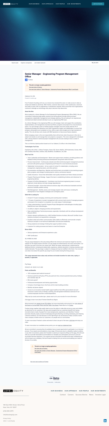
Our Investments (74, 4)
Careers (71, 395)
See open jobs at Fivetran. (35, 90)
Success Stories (81, 395)
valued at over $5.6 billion (44, 307)
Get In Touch (98, 4)
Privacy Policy (7, 418)
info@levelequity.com (10, 415)
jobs (15, 66)
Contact (63, 395)
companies (26, 66)
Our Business (34, 4)
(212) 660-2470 (8, 411)
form (75, 336)
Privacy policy (50, 382)
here (29, 303)
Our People (60, 4)
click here (72, 324)
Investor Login (100, 395)
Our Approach (47, 4)
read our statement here (65, 328)
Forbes (71, 308)
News (91, 395)
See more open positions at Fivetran (39, 365)
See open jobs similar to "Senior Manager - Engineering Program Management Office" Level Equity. (53, 92)
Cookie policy (57, 382)
